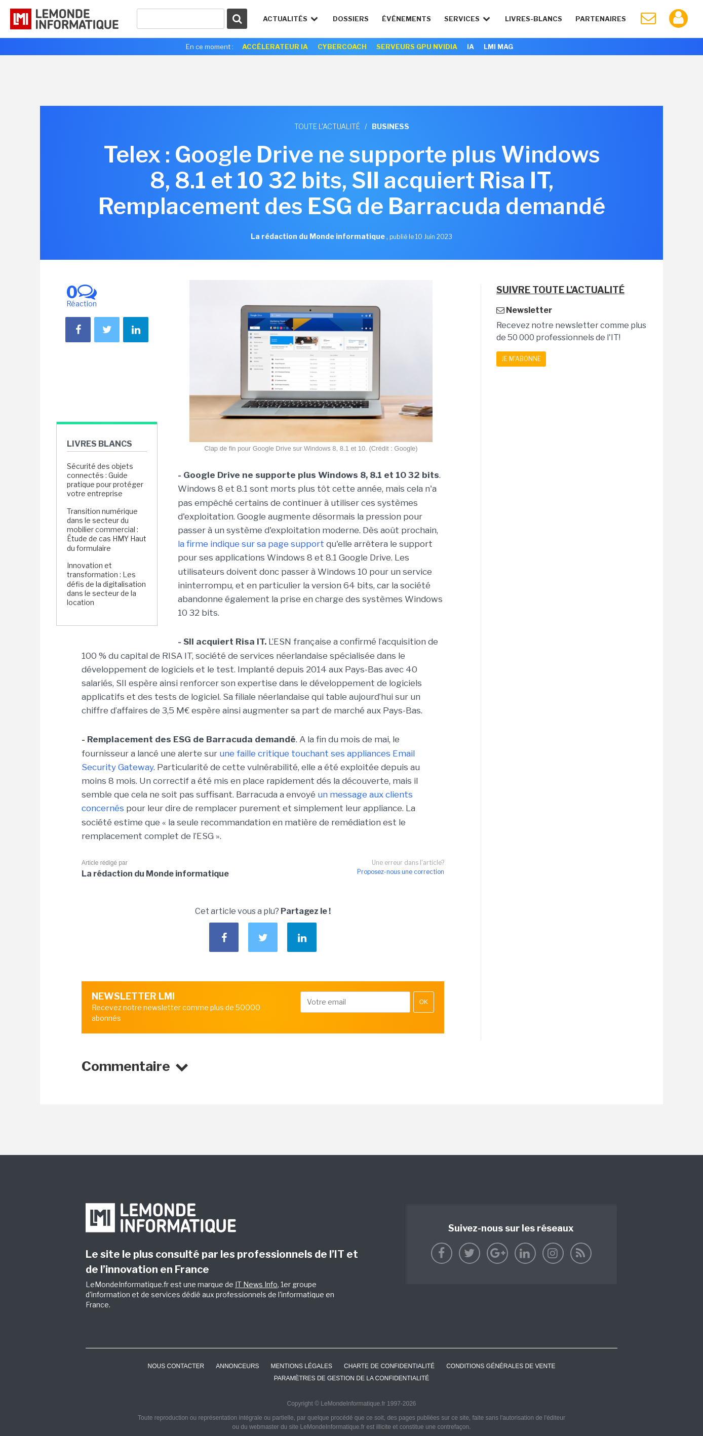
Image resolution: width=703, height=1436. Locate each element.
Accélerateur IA (275, 47)
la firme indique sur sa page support (251, 544)
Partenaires (600, 19)
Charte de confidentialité (389, 1366)
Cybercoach (342, 47)
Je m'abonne (521, 359)
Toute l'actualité (327, 126)
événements (406, 19)
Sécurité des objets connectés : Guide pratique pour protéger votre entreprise (105, 480)
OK (423, 1002)
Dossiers (351, 19)
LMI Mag (498, 47)
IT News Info (256, 1284)
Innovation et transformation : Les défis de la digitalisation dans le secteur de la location (106, 584)
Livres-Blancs (533, 19)
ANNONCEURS (237, 1366)
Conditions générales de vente (500, 1366)
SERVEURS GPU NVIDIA (416, 47)
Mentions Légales (301, 1366)
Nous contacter (175, 1366)
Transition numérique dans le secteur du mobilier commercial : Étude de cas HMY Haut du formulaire (106, 529)
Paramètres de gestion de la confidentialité (351, 1378)
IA (470, 47)
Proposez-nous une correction (400, 871)
